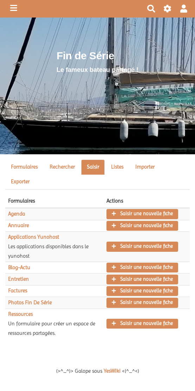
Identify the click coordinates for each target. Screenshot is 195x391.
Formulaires (24, 167)
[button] (183, 9)
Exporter (20, 181)
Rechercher (62, 167)
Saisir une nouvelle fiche (142, 213)
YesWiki (112, 371)
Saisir (93, 167)
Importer (145, 167)
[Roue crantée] (167, 9)
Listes (117, 167)
